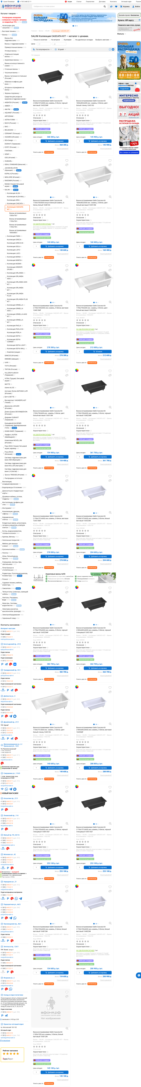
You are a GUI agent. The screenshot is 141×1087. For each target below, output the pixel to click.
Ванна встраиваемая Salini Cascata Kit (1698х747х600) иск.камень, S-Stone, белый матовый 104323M (93, 518)
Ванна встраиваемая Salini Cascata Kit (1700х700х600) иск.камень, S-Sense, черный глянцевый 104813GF (50, 829)
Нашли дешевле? (62, 148)
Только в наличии (40, 40)
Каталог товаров (9, 13)
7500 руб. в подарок (42, 656)
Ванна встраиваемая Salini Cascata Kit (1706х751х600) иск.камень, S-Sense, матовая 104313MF (50, 518)
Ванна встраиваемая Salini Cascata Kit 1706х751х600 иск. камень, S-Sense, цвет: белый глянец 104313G (49, 730)
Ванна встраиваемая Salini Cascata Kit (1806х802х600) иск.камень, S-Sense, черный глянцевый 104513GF (93, 630)
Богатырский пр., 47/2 (12, 644)
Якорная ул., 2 (9, 978)
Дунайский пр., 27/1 (11, 722)
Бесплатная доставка (43, 132)
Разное (138, 1)
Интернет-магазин (8, 628)
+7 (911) (7, 661)
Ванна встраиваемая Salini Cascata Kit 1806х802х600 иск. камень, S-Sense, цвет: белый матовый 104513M (92, 203)
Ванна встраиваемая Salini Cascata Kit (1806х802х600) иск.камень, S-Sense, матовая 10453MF (94, 730)
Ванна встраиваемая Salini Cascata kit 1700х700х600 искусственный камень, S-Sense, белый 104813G (48, 203)
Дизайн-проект (129, 15)
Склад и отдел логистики (13, 995)
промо (25, 102)
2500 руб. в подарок (86, 129)
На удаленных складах (84, 40)
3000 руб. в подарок (86, 228)
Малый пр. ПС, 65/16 (11, 835)
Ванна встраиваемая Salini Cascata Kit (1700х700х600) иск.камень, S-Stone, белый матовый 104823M (93, 929)
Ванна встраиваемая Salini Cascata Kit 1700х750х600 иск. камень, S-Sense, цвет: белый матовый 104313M (49, 413)
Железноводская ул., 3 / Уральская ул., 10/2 (13, 745)
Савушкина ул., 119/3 (12, 773)
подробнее (6, 1041)
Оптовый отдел (126, 1)
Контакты (113, 1)
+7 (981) (7, 637)
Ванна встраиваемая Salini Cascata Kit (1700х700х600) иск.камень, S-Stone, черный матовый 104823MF (93, 413)
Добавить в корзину (54, 141)
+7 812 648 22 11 (24, 1)
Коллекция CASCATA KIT (54, 108)
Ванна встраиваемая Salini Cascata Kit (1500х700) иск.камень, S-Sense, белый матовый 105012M (48, 1034)
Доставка (102, 1)
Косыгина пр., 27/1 (11, 798)
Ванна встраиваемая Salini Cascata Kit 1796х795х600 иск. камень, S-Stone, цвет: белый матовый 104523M (92, 308)
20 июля (97, 352)
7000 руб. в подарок (42, 129)
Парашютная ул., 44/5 (12, 904)
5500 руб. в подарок (42, 334)
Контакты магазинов (11, 625)
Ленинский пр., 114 (11, 815)
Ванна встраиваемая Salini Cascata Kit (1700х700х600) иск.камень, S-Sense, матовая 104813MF (50, 308)
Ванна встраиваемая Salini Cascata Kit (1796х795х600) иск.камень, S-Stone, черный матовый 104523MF (50, 630)
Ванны (35, 108)
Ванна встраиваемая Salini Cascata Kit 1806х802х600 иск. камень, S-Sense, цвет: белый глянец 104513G (92, 103)
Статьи (79, 1)
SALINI (41, 108)
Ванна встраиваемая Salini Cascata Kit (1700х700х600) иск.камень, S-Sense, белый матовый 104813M (50, 929)
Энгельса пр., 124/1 (11, 947)
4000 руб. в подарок (86, 339)
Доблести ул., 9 (9, 696)
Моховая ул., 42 (10, 854)
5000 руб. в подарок (86, 656)
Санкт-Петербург (8, 1)
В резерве (67, 40)
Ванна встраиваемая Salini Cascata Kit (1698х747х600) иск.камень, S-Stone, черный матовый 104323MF (50, 103)
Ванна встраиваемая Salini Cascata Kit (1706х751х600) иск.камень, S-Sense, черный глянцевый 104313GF (93, 829)
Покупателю (90, 1)
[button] (50, 97)
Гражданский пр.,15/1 (12, 670)
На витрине (55, 40)
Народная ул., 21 (10, 882)
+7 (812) (10, 631)
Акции (68, 1)
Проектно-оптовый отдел (14, 1024)
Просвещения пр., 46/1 (12, 924)
